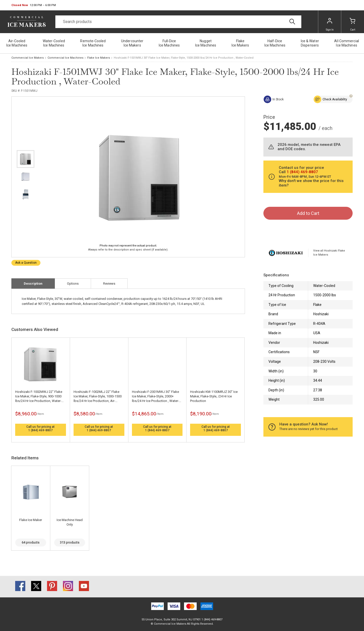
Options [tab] (73, 283)
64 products (30, 542)
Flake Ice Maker (30, 520)
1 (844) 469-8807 (40, 430)
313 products (69, 542)
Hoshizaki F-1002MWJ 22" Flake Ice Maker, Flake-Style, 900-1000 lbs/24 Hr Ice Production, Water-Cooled (38, 396)
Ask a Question (26, 262)
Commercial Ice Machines (65, 57)
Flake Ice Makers (98, 57)
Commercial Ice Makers (27, 57)
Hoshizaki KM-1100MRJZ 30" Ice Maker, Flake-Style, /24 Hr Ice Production (214, 396)
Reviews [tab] (109, 283)
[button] (33, 5)
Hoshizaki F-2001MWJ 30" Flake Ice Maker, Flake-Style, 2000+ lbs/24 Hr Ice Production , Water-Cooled (155, 396)
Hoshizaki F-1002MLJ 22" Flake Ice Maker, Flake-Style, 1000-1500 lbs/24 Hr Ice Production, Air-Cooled (98, 396)
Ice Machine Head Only (70, 522)
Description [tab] (33, 283)
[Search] (178, 21)
